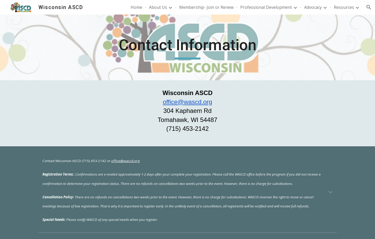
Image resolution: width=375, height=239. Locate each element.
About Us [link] (158, 7)
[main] (187, 47)
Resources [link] (344, 7)
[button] (369, 7)
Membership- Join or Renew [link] (206, 7)
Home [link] (136, 7)
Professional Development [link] (266, 7)
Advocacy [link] (313, 7)
